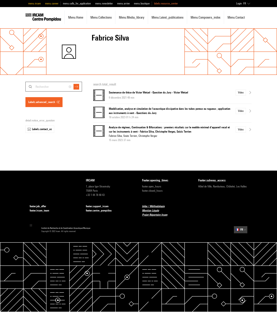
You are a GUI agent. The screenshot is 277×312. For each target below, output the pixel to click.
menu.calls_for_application (77, 3)
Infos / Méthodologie (155, 206)
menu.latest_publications (167, 17)
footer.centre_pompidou (101, 211)
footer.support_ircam (99, 206)
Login (239, 3)
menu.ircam (34, 3)
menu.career (51, 3)
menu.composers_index (205, 17)
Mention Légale (152, 211)
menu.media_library (131, 17)
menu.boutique (142, 3)
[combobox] (53, 86)
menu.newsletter (104, 3)
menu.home (75, 17)
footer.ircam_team (41, 211)
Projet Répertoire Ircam (157, 215)
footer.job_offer (40, 206)
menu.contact (236, 17)
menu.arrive (123, 3)
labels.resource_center (166, 3)
